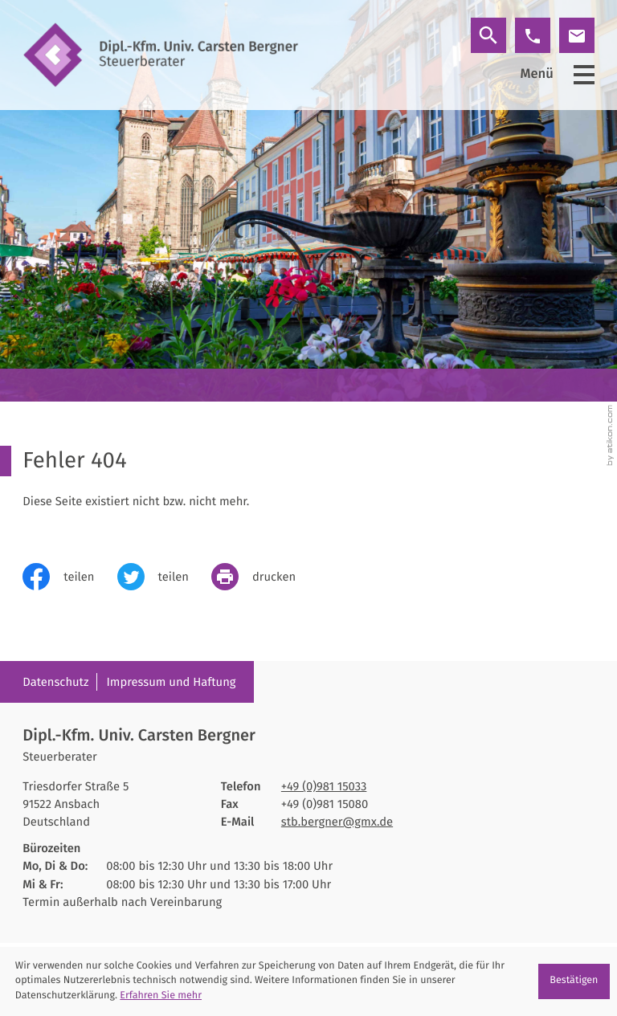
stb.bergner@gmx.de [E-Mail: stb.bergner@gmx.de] (337, 821)
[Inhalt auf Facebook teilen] (69, 576)
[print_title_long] (264, 576)
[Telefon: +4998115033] (324, 786)
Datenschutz (55, 682)
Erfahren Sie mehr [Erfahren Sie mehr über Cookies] (161, 995)
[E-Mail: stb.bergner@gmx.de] (577, 35)
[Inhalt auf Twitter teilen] (164, 576)
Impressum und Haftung (171, 682)
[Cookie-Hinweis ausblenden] (573, 981)
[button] (532, 35)
